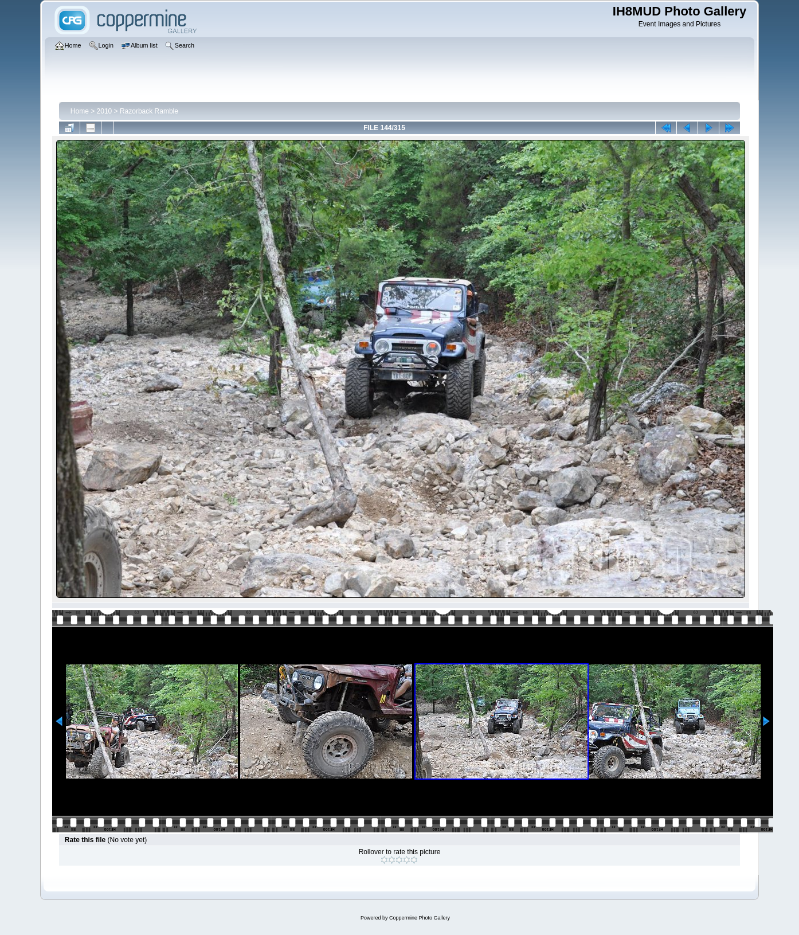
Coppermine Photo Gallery (419, 918)
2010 (104, 111)
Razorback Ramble (149, 111)
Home (79, 111)
